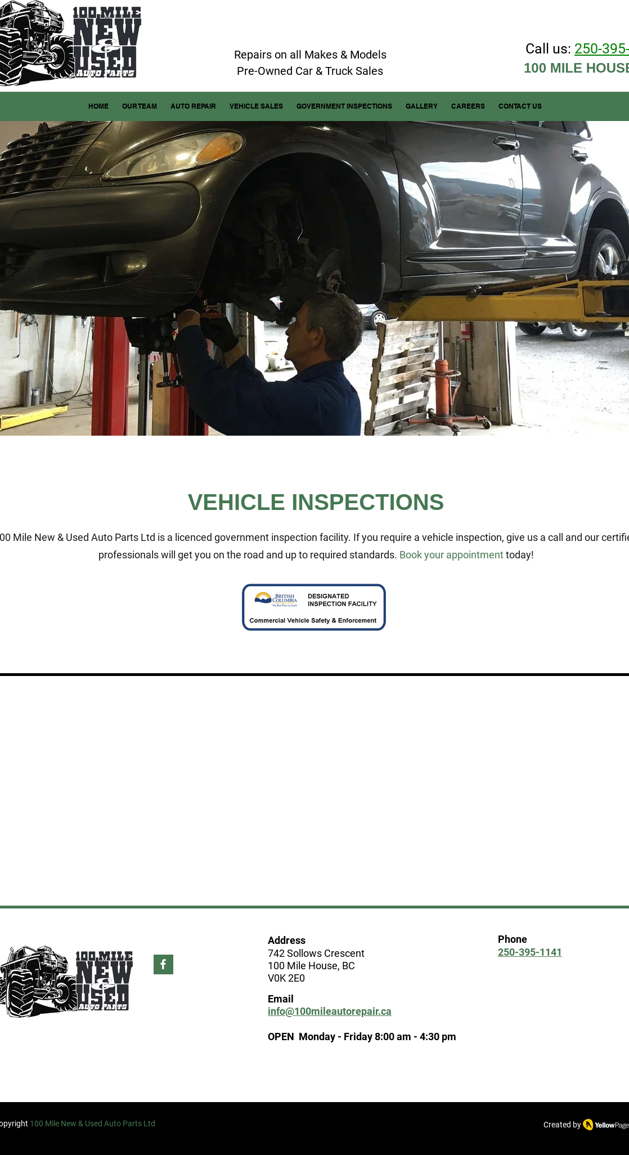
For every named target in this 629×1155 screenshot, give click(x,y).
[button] (193, 106)
